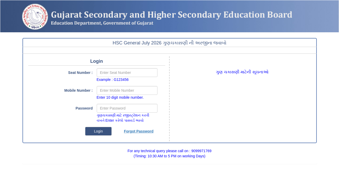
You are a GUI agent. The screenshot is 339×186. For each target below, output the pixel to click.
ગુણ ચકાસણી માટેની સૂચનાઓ (242, 72)
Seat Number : (80, 73)
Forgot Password (138, 131)
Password (84, 108)
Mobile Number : (78, 90)
